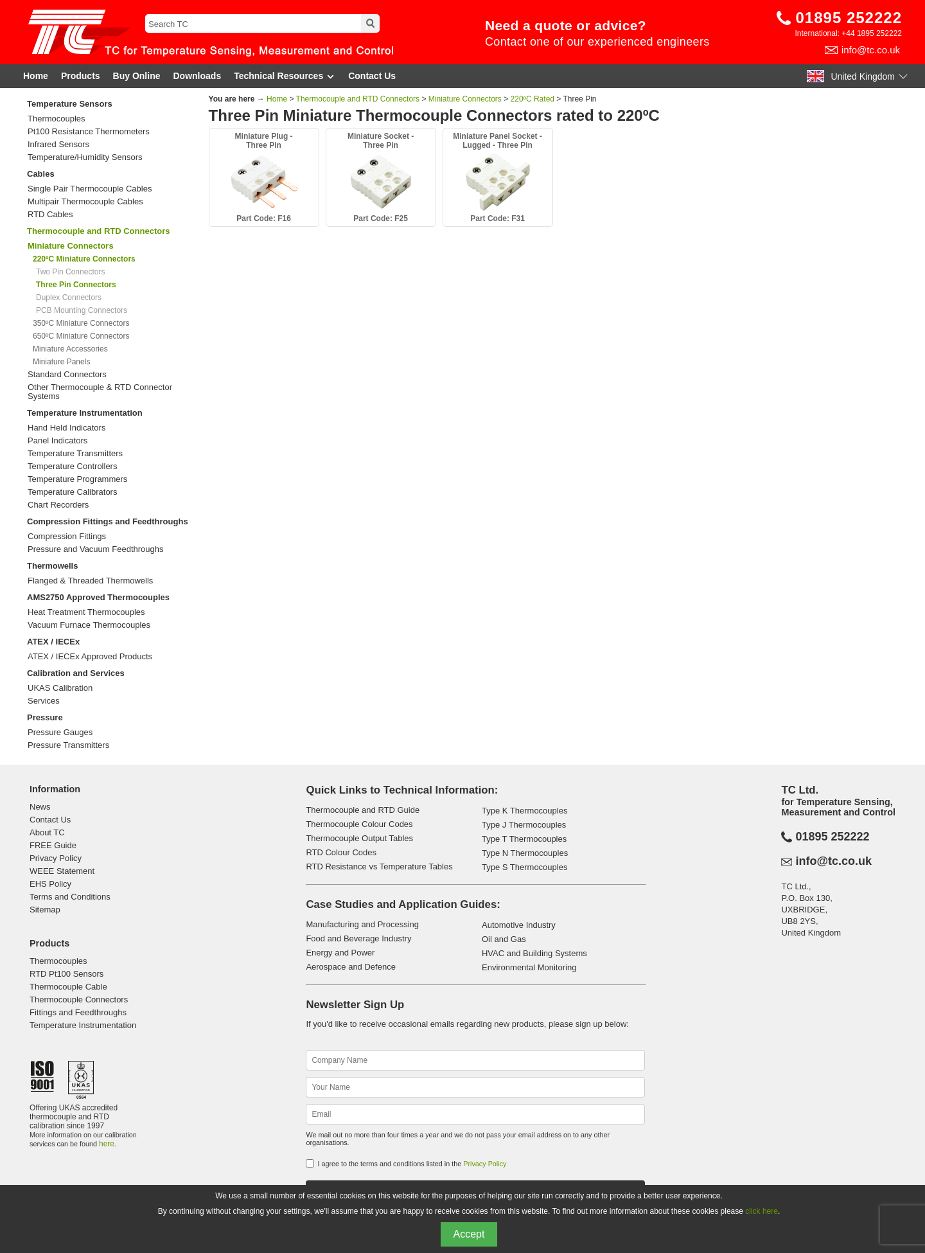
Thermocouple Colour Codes (359, 824)
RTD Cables (50, 214)
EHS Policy (50, 884)
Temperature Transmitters (75, 453)
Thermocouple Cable (68, 986)
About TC (47, 832)
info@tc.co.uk (870, 49)
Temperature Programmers (77, 479)
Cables (41, 174)
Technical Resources (284, 76)
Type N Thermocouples (525, 853)
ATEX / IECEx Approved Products (90, 656)
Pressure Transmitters (68, 745)
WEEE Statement (62, 871)
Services (44, 701)
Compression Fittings (67, 536)
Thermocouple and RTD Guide (362, 810)
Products (80, 76)
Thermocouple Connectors (79, 999)
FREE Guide (53, 845)
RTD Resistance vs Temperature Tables (379, 866)
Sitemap (45, 909)
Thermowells (52, 566)
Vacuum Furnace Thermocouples (89, 625)
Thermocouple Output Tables (359, 838)
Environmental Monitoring (529, 967)
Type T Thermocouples (524, 839)
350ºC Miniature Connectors (81, 323)
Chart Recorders (58, 505)
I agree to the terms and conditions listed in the (411, 1164)
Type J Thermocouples (524, 825)
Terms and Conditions (70, 897)
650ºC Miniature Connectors (81, 336)
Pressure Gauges (60, 732)
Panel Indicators (57, 440)
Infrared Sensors (58, 144)
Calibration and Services (76, 673)
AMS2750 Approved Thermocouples (98, 597)
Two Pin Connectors (70, 271)
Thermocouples (56, 118)
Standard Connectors (67, 374)
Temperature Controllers (72, 466)
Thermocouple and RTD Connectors (98, 231)
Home (35, 76)
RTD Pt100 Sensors (66, 974)
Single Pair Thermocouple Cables (90, 188)
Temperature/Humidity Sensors (85, 157)
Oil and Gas (504, 939)
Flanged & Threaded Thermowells (90, 580)
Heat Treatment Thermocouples (86, 612)
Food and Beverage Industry (358, 938)
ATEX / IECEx (53, 641)
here (106, 1143)
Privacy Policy (56, 858)
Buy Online (137, 76)
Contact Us (372, 76)
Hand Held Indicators (66, 427)
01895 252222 (849, 17)
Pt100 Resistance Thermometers (89, 131)
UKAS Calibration (60, 688)
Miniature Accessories (70, 348)
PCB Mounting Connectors (81, 310)
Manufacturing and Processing (362, 924)
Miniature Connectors (465, 98)
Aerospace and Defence (350, 967)
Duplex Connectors (68, 297)
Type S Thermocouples (524, 867)
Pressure (45, 717)
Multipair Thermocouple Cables (85, 201)
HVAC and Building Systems (534, 953)
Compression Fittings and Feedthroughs (107, 521)
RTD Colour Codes (341, 852)
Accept (469, 1234)
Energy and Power (340, 952)
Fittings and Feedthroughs (78, 1012)
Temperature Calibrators (72, 492)
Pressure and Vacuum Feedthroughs (96, 549)
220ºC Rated (532, 98)
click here (761, 1211)
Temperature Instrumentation (85, 413)
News (40, 807)
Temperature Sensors (69, 104)
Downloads (197, 76)
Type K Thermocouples (524, 810)
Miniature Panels (61, 361)
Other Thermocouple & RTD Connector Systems (100, 392)
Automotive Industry (519, 925)
